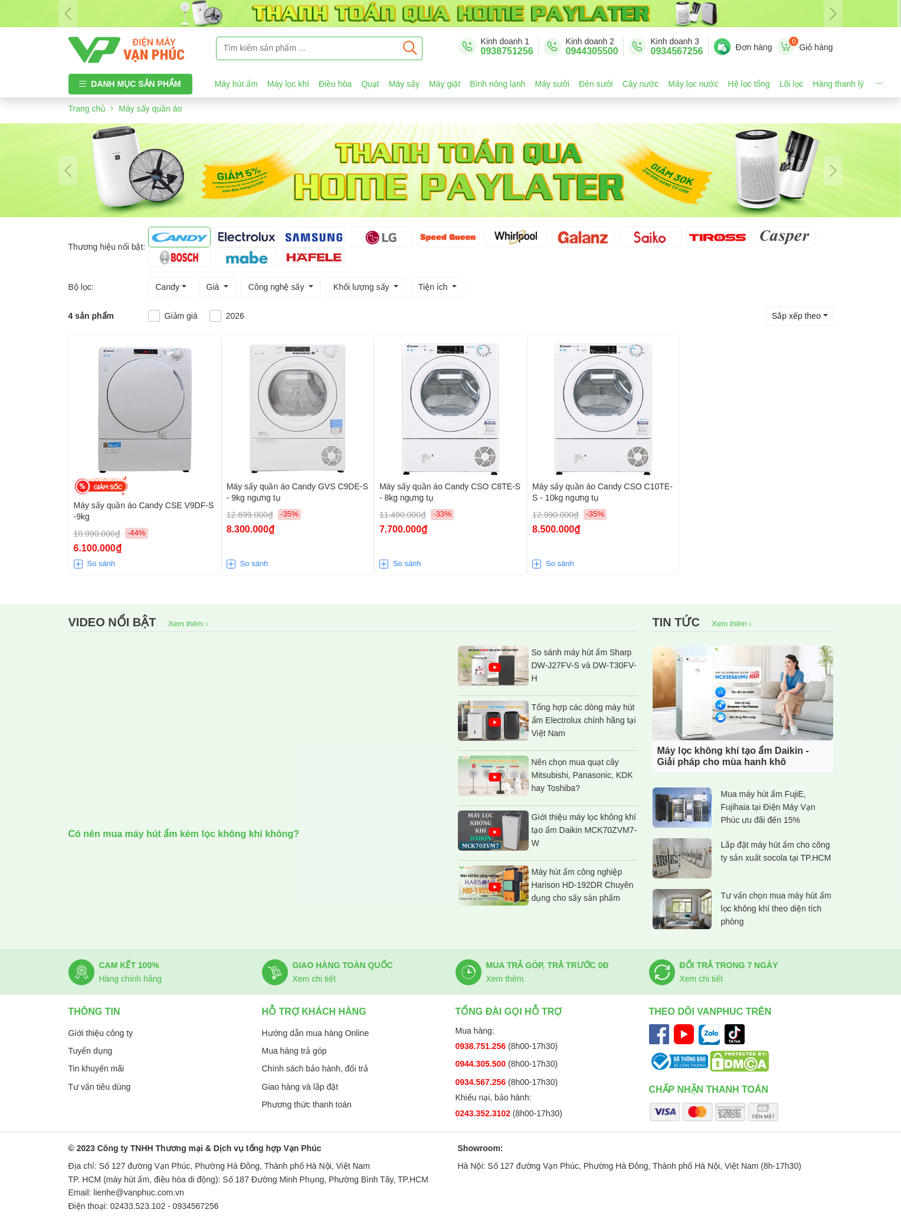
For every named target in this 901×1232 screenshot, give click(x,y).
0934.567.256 (482, 1082)
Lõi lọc (791, 84)
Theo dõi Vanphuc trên (710, 1011)
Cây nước (640, 84)
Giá (214, 287)
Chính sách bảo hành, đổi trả (315, 1068)
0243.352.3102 (484, 1113)
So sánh (101, 563)
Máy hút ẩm (236, 84)
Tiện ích (434, 287)
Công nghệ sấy (277, 287)
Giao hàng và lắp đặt (300, 1087)
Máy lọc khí (288, 84)
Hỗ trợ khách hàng (314, 1011)
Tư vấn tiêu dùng (99, 1087)
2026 (235, 316)
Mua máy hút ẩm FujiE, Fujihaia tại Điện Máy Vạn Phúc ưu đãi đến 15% (734, 807)
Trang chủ (87, 108)
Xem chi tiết (314, 978)
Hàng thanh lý (838, 84)
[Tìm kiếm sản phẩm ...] (307, 48)
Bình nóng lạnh (497, 84)
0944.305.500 (482, 1063)
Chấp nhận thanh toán (709, 1089)
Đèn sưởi (596, 84)
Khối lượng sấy (362, 287)
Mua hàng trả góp (294, 1050)
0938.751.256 (482, 1046)
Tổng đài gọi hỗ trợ (509, 1011)
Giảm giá (181, 316)
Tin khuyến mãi (96, 1068)
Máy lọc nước (693, 84)
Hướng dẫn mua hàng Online (315, 1033)
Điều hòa (335, 84)
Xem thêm (188, 623)
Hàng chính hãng (130, 978)
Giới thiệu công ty (100, 1033)
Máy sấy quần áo (150, 108)
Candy (167, 287)
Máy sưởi (552, 84)
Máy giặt (444, 84)
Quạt (370, 84)
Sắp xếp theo (796, 316)
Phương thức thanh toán (307, 1104)
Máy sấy (404, 84)
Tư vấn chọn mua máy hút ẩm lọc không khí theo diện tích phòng (742, 909)
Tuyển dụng (90, 1050)
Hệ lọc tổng (748, 84)
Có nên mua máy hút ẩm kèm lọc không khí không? (184, 834)
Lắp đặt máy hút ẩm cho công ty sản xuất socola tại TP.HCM (742, 858)
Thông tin (94, 1011)
